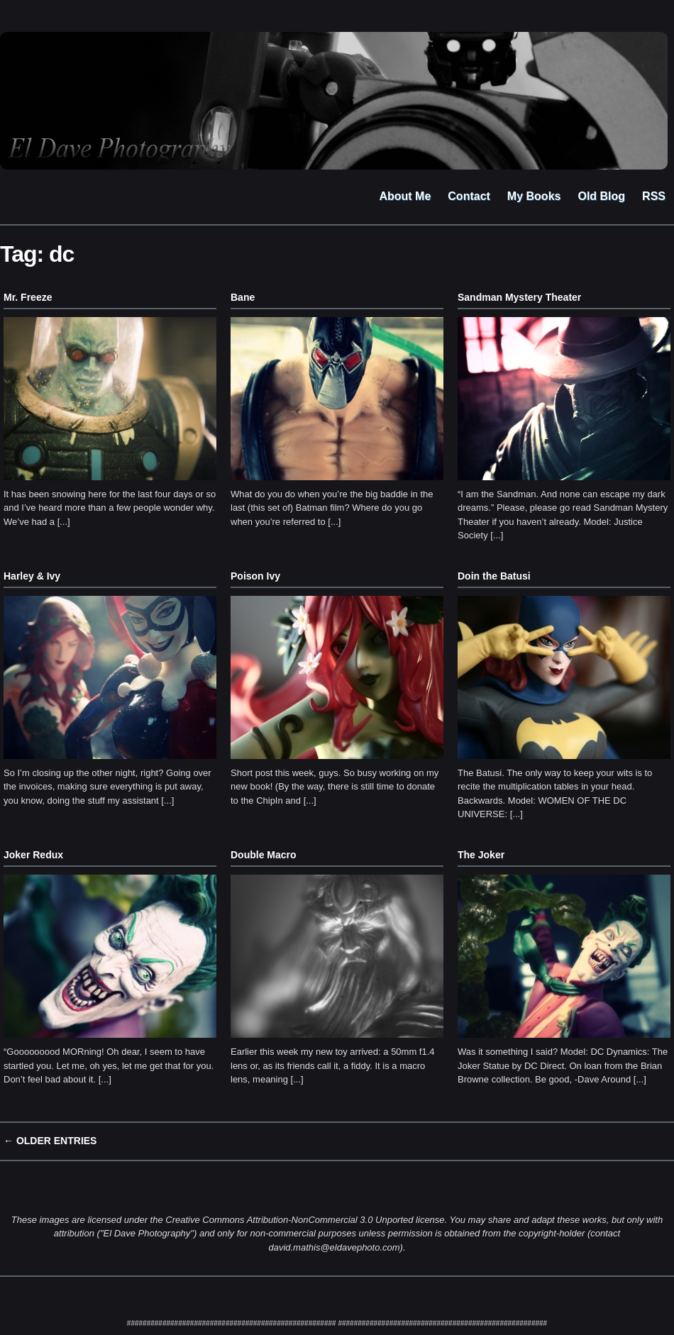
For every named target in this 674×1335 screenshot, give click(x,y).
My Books (534, 196)
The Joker (481, 854)
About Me (405, 196)
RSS (653, 196)
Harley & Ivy (32, 576)
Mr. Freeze (28, 297)
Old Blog (601, 196)
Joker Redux (33, 854)
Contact (469, 196)
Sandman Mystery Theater (519, 297)
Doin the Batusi (494, 576)
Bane (243, 297)
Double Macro (264, 854)
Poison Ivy (255, 576)
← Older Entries (50, 1140)
